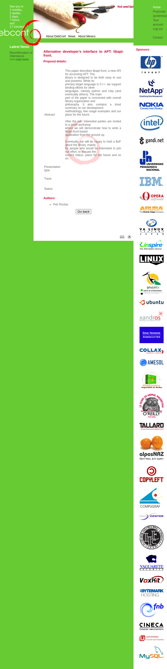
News (71, 36)
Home (156, 7)
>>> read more (19, 59)
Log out (157, 29)
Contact (158, 37)
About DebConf (56, 36)
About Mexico (87, 36)
